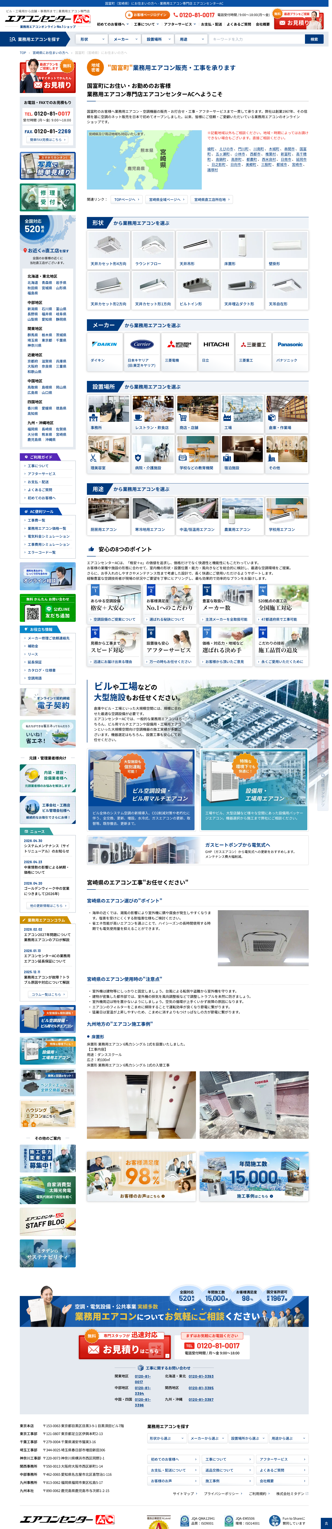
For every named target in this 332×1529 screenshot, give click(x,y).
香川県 (32, 408)
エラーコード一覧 (42, 552)
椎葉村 (270, 153)
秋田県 (32, 287)
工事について (144, 24)
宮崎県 (61, 434)
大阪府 (32, 366)
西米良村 (269, 159)
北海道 (32, 282)
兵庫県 (61, 361)
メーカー (121, 39)
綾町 (210, 148)
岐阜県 (61, 313)
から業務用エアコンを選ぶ (128, 223)
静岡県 (61, 319)
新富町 (286, 153)
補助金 (33, 645)
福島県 (32, 292)
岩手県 (61, 282)
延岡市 (301, 159)
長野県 (32, 313)
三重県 (61, 366)
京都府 (32, 361)
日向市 (235, 164)
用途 (183, 39)
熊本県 (47, 434)
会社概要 (263, 24)
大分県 (32, 434)
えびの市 (226, 148)
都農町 (251, 159)
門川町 (243, 148)
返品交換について (219, 1470)
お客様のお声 (161, 1480)
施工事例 (212, 1480)
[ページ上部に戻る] (326, 1523)
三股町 (266, 164)
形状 (84, 39)
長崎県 (47, 428)
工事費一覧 (36, 520)
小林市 (240, 153)
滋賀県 (47, 361)
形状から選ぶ (160, 1438)
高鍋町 (221, 159)
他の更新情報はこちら (46, 905)
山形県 (61, 287)
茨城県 (61, 334)
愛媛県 (47, 408)
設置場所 (154, 39)
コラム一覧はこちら (46, 994)
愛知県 (47, 319)
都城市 (282, 164)
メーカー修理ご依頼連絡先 (49, 638)
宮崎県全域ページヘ (165, 199)
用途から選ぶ (282, 1438)
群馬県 (32, 334)
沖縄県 (50, 439)
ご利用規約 (257, 1493)
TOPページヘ (124, 199)
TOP (23, 52)
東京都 (47, 340)
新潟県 (32, 308)
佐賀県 (61, 428)
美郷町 (251, 164)
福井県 (47, 313)
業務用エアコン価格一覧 (47, 528)
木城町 (274, 148)
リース (33, 654)
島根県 (47, 387)
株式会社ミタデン (290, 1493)
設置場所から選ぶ (245, 1438)
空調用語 (35, 678)
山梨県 (32, 319)
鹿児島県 (34, 439)
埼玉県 (32, 340)
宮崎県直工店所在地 (210, 199)
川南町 (258, 148)
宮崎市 (297, 164)
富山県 (61, 308)
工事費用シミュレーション (49, 544)
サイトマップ (183, 1493)
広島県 (32, 392)
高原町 (236, 159)
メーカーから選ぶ (205, 1438)
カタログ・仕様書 (42, 670)
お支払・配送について (168, 1470)
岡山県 (61, 387)
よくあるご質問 (239, 24)
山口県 (47, 392)
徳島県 (61, 408)
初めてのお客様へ (111, 24)
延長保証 (35, 662)
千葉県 (61, 340)
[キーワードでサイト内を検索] (257, 39)
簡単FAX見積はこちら (46, 139)
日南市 (286, 159)
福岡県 (32, 428)
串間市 (289, 148)
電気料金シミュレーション (49, 536)
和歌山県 (34, 371)
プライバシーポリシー (221, 1493)
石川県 (47, 308)
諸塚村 (212, 169)
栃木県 (47, 334)
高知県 (32, 413)
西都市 (255, 153)
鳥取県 (32, 387)
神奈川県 (34, 345)
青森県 (47, 282)
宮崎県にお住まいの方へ (50, 52)
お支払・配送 (211, 24)
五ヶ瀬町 (223, 153)
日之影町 (219, 164)
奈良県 (47, 366)
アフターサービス (178, 24)
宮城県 (47, 287)
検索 (314, 39)
